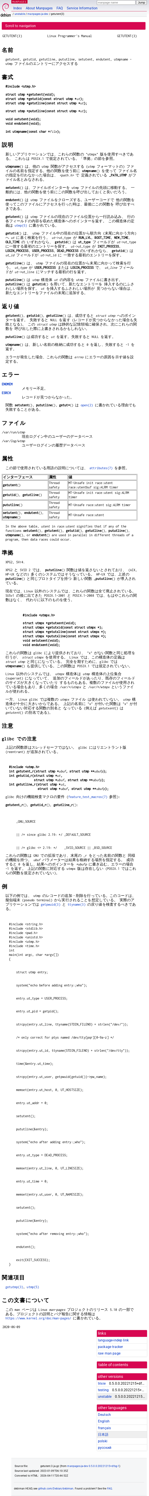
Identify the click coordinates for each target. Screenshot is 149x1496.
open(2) (87, 405)
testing (103, 1390)
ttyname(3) (77, 904)
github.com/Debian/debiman (56, 1488)
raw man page (109, 1353)
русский (104, 1448)
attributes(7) (101, 468)
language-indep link (113, 1340)
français (104, 1428)
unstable (20, 14)
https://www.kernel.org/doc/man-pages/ (38, 1318)
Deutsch (104, 1415)
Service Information (82, 8)
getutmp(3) (14, 1287)
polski (102, 1441)
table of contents (113, 1365)
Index (17, 8)
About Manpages (39, 8)
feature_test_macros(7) (87, 797)
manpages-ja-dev (37, 14)
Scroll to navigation (20, 26)
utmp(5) (21, 225)
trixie (102, 1383)
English (104, 1421)
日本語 (103, 1434)
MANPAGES (19, 1)
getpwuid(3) (50, 904)
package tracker (110, 1347)
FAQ (60, 8)
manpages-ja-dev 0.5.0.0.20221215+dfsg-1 (93, 1466)
